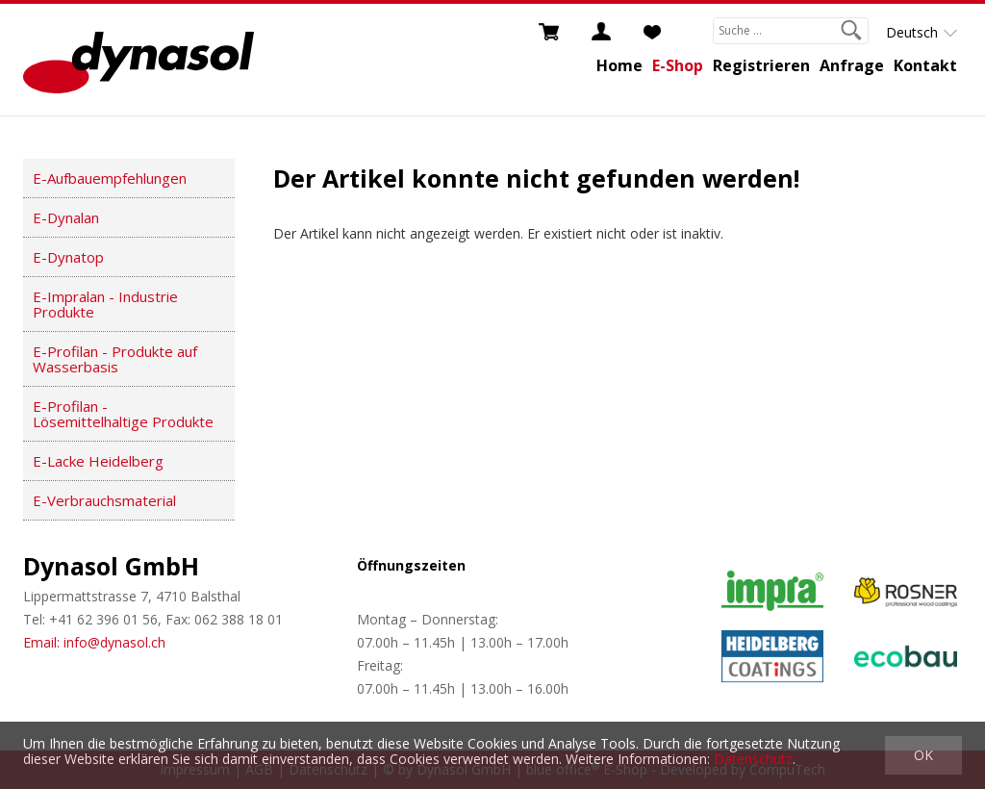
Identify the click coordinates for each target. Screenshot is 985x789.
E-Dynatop (68, 257)
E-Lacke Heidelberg (98, 461)
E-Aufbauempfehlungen (110, 178)
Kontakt (925, 65)
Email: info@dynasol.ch (94, 642)
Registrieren (761, 65)
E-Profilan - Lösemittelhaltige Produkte (123, 413)
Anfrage (852, 65)
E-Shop (677, 65)
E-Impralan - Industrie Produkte (105, 304)
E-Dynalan (66, 217)
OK (923, 755)
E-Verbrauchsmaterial (104, 500)
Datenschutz (753, 759)
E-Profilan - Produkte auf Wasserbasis (115, 359)
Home (619, 65)
